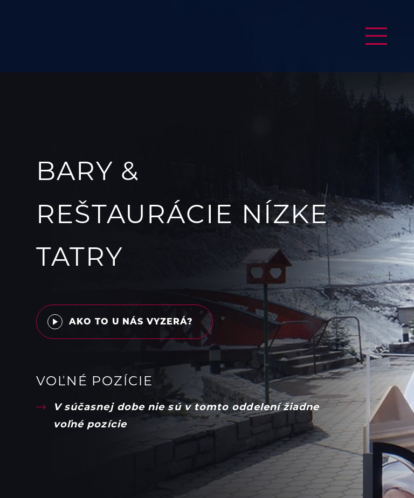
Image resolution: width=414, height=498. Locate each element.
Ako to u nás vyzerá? (120, 319)
